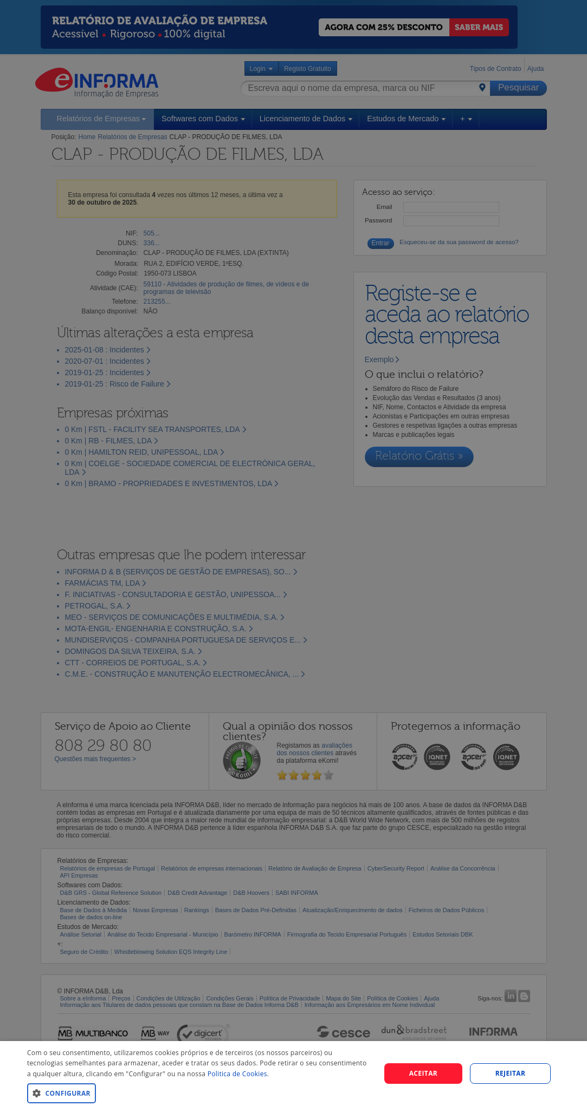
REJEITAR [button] (510, 1073)
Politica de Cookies (237, 1073)
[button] (198, 1093)
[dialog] (293, 1073)
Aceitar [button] (423, 1073)
